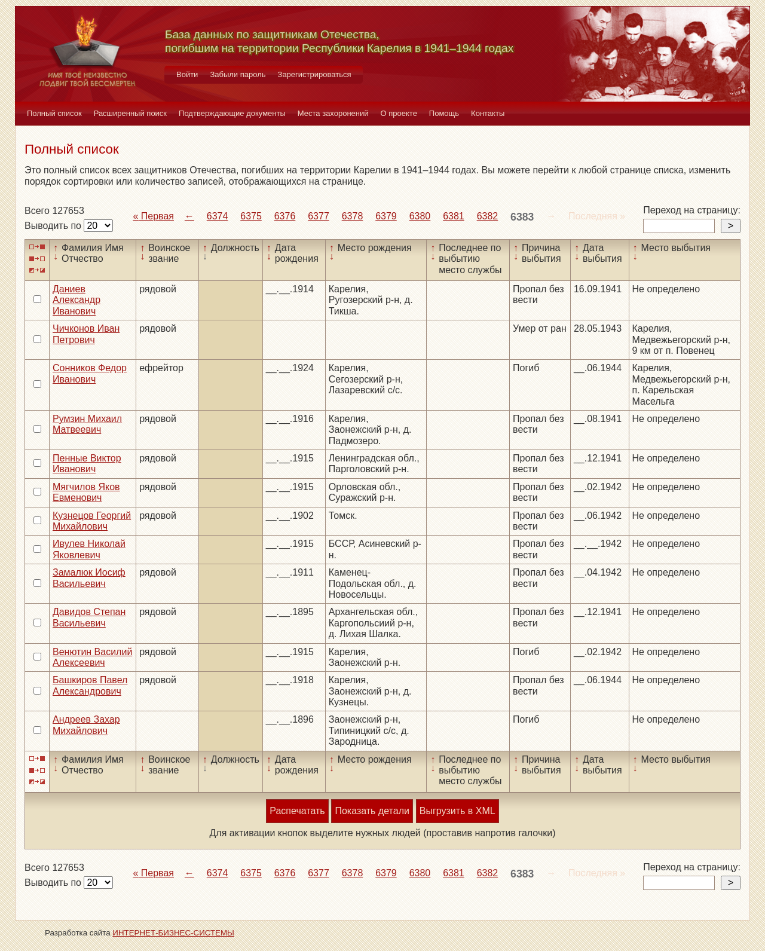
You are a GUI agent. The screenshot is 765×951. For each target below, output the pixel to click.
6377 (318, 216)
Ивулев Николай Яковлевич (89, 549)
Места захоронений (333, 113)
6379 (386, 216)
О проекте (399, 113)
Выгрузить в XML (457, 811)
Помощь (444, 113)
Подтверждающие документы (232, 113)
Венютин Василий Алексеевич (92, 657)
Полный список (54, 113)
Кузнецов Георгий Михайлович (92, 520)
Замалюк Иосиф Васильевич (89, 577)
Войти (187, 74)
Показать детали (372, 811)
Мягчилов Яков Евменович (86, 492)
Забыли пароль (237, 74)
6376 (285, 216)
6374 (217, 216)
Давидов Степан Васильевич (89, 617)
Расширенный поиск (130, 113)
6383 (522, 217)
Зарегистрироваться (314, 74)
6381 (453, 216)
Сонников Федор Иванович (90, 373)
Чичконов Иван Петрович (86, 333)
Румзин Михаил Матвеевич (87, 424)
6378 (352, 216)
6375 (251, 216)
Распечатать (297, 811)
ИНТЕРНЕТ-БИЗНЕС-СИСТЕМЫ (173, 932)
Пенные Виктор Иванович (87, 463)
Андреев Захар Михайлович (86, 724)
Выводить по (54, 226)
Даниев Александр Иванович (76, 300)
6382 (487, 216)
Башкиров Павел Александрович (90, 685)
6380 (420, 216)
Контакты (487, 113)
